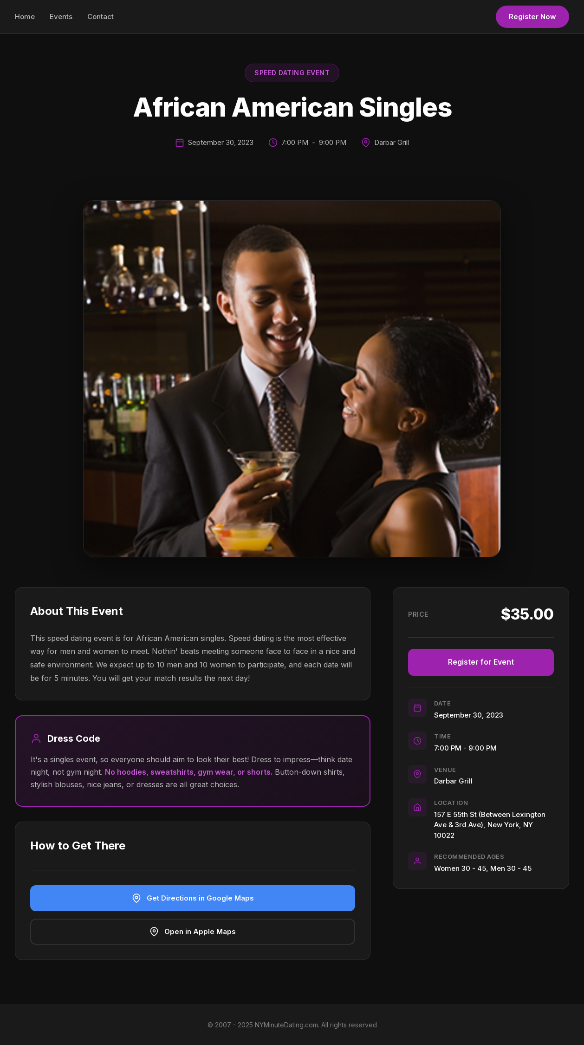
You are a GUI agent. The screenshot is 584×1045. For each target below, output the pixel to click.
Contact (100, 16)
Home (25, 16)
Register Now (532, 16)
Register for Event (481, 661)
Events (61, 16)
